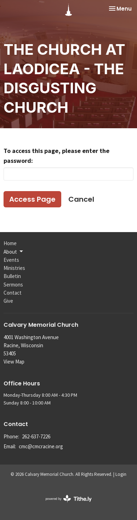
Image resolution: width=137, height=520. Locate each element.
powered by (68, 498)
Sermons (13, 284)
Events (11, 259)
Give (8, 300)
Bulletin (12, 276)
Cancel (81, 199)
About (14, 251)
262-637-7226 (36, 436)
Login (120, 474)
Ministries (14, 268)
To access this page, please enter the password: (56, 156)
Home (10, 243)
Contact (13, 292)
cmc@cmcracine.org (41, 446)
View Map (14, 361)
